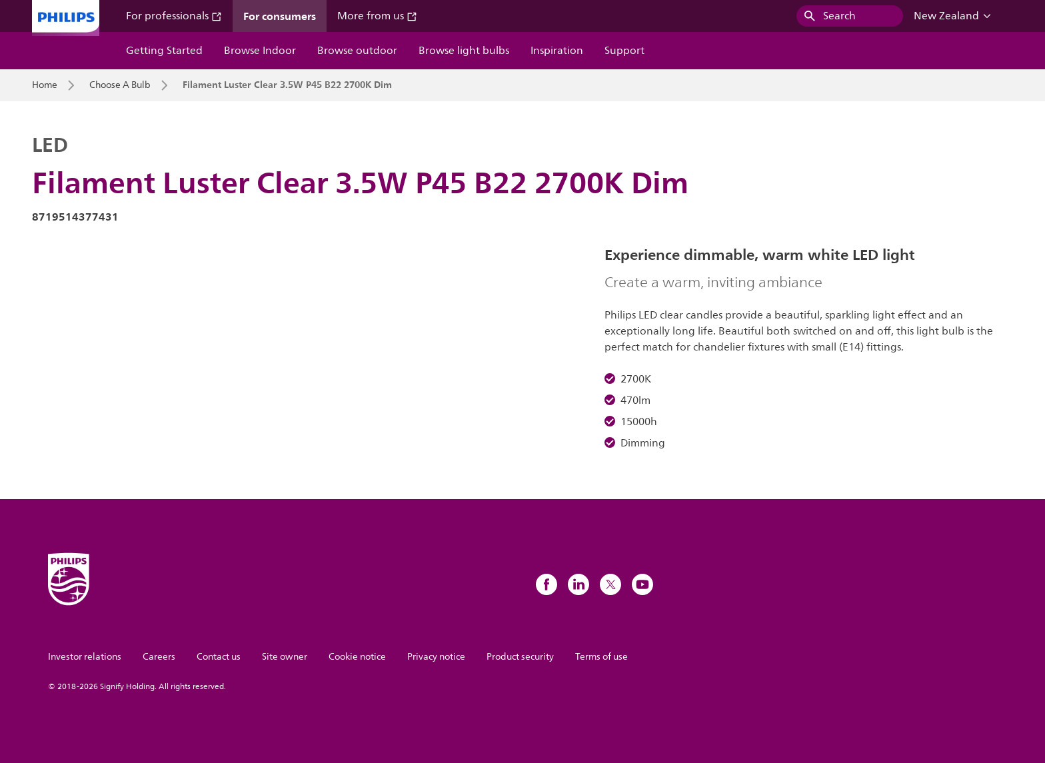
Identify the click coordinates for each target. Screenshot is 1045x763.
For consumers (279, 16)
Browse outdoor (357, 50)
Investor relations (84, 656)
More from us (377, 16)
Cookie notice (357, 656)
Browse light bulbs (464, 50)
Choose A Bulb (120, 85)
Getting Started (164, 50)
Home (44, 85)
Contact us (219, 656)
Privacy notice (436, 656)
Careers (159, 656)
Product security (520, 656)
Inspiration (556, 50)
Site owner (284, 656)
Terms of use (601, 656)
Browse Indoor (260, 50)
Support (624, 50)
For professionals (174, 16)
